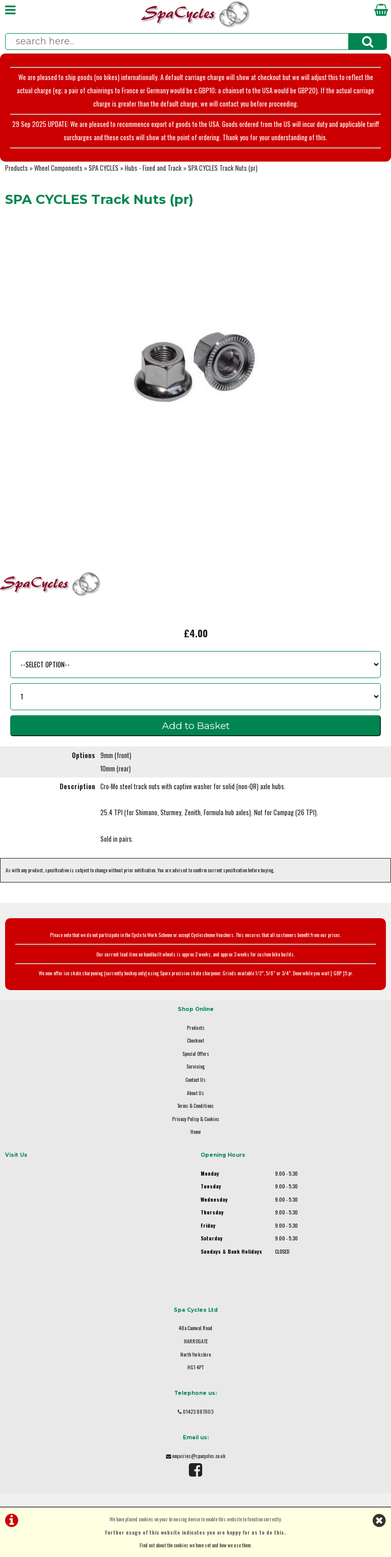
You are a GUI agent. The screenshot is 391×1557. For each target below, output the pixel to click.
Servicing (195, 1066)
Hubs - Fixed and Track (153, 168)
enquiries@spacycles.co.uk (199, 1456)
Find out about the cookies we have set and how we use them (194, 1545)
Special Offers (195, 1053)
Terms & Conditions (195, 1105)
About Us (195, 1093)
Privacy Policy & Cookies (195, 1119)
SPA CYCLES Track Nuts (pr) (223, 168)
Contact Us (195, 1079)
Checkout (195, 1040)
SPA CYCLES (104, 168)
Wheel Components (58, 168)
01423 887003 (198, 1411)
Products (16, 168)
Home (195, 1131)
